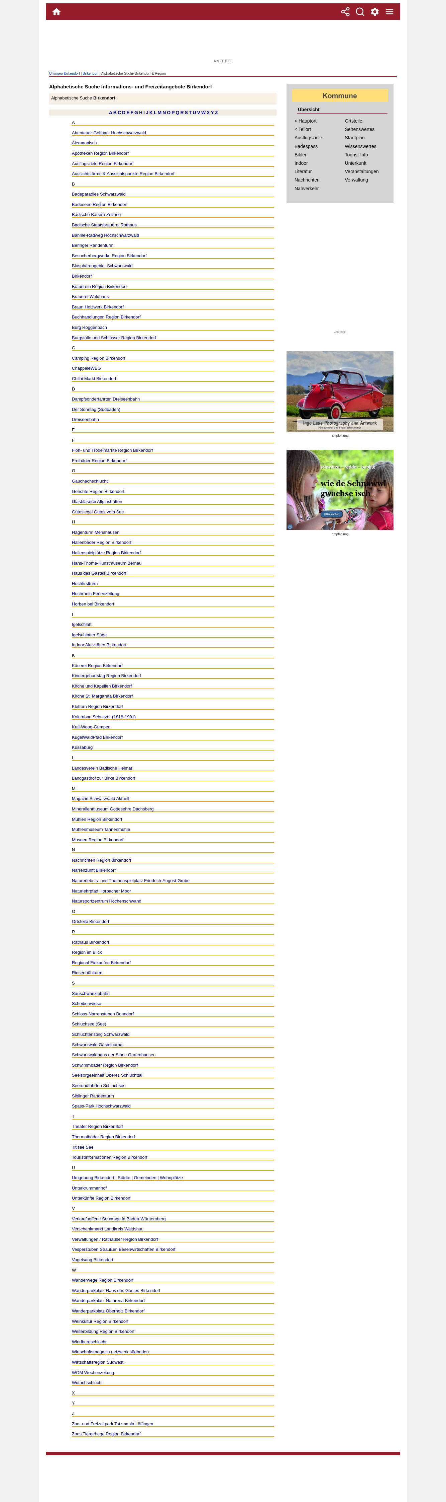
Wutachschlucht (87, 1382)
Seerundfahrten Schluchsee (99, 1085)
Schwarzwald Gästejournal (97, 1044)
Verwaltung (356, 180)
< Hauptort (306, 121)
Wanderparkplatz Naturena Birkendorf (108, 1300)
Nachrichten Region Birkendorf (101, 860)
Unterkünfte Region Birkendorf (101, 1198)
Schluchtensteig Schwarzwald (100, 1034)
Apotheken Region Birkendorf (100, 153)
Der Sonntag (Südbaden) (96, 409)
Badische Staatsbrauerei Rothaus (104, 224)
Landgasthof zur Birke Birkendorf (103, 778)
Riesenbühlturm (87, 972)
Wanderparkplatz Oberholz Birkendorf (108, 1310)
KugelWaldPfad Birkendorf (97, 737)
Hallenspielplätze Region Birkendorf (106, 552)
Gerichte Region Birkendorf (98, 491)
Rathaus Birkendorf (90, 942)
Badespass (306, 146)
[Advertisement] (223, 42)
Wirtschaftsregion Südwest (97, 1362)
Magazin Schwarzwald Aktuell (100, 798)
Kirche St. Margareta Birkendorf (102, 696)
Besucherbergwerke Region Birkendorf (109, 255)
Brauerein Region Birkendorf (99, 286)
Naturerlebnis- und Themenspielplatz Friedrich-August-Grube (131, 880)
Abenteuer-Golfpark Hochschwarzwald (109, 132)
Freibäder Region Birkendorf (99, 460)
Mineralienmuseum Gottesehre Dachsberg (113, 808)
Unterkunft (356, 163)
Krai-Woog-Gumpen (91, 726)
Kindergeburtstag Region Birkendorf (106, 675)
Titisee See (83, 1147)
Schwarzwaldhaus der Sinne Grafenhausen (113, 1054)
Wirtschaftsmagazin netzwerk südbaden (110, 1351)
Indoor (301, 163)
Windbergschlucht (89, 1341)
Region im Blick (87, 952)
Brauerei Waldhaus (90, 296)
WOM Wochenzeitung (93, 1372)
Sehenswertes (360, 129)
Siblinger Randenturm (93, 1095)
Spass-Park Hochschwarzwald (101, 1105)
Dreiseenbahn (85, 419)
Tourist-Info (356, 154)
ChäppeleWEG (86, 368)
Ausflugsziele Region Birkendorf (103, 163)
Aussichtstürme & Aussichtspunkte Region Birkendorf (123, 173)
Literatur (303, 171)
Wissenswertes (360, 146)
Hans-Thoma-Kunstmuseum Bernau (106, 563)
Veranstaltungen (362, 171)
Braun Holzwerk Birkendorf (98, 306)
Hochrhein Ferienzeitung (95, 593)
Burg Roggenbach (89, 327)
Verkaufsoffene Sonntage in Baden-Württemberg (119, 1218)
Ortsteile (353, 121)
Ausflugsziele (308, 137)
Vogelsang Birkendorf (92, 1259)
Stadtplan (355, 137)
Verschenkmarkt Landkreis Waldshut (107, 1228)
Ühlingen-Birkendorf (64, 73)
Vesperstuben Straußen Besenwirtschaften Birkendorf (124, 1249)
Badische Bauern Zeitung (96, 214)
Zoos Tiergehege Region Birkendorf (106, 1433)
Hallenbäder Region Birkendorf (101, 542)
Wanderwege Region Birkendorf (102, 1280)
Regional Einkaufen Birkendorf (101, 962)
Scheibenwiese (86, 1003)
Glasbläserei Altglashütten (97, 501)
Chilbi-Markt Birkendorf (94, 378)
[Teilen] (345, 11)
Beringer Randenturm (92, 245)
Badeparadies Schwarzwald (99, 194)
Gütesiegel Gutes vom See (98, 511)
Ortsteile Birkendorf (90, 921)
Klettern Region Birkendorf (97, 706)
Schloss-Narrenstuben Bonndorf (103, 1013)
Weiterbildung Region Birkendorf (103, 1331)
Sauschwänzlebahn (91, 993)
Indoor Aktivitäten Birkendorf (99, 644)
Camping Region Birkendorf (98, 358)
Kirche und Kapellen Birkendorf (102, 686)
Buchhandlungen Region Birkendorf (106, 316)
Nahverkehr (307, 188)
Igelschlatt (82, 624)
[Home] (56, 11)
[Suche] (360, 11)
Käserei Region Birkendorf (97, 665)
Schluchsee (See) (89, 1023)
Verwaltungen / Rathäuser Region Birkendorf (115, 1239)
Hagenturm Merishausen (96, 532)
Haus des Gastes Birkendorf (99, 573)
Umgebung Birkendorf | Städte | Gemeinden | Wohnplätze (127, 1177)
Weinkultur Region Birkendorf (100, 1321)
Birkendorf (90, 73)
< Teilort (303, 129)
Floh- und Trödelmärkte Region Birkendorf (112, 450)
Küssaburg (82, 747)
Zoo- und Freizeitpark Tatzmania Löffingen (112, 1423)
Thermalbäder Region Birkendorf (103, 1136)
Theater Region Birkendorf (97, 1126)
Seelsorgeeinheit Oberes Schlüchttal (107, 1075)
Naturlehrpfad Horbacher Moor (101, 890)
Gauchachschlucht (90, 481)
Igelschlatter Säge (89, 634)
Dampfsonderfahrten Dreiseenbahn (106, 399)
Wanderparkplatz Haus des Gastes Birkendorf (116, 1290)
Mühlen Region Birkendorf (97, 819)
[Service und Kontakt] (374, 11)
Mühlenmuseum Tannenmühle (101, 829)
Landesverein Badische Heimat (102, 768)
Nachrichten (307, 180)
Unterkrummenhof (89, 1188)
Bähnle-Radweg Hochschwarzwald (105, 235)
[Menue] (389, 11)
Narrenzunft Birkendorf (94, 870)
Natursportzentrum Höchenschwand (106, 901)
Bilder (301, 154)
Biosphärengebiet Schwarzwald (102, 265)
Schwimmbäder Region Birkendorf (105, 1065)
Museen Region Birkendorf (97, 839)
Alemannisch (84, 142)
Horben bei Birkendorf (93, 603)
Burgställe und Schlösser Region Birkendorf (114, 337)
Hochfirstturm (85, 583)
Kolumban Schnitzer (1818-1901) (104, 716)
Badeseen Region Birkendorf (99, 204)
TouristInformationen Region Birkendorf (109, 1157)
